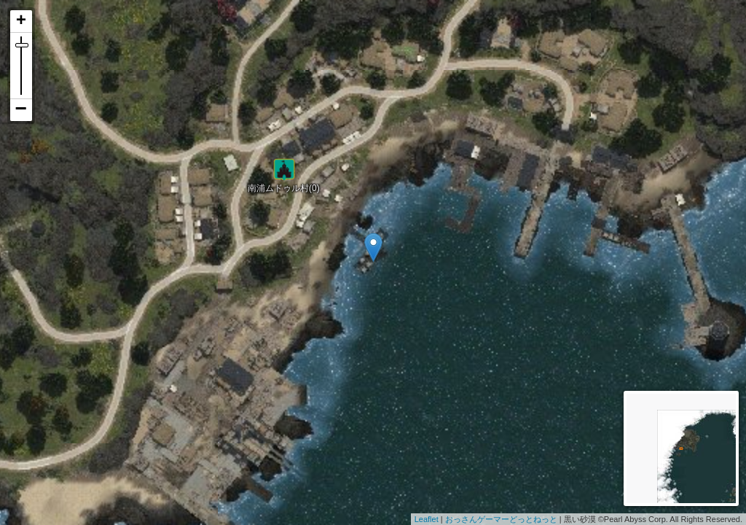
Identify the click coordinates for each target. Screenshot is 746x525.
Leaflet (427, 519)
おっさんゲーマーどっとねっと (501, 519)
